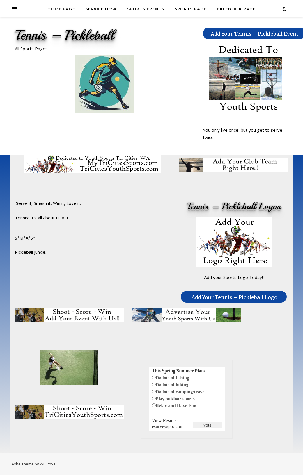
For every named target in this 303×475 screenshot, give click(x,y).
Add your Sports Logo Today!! (234, 277)
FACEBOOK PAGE (236, 9)
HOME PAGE (61, 9)
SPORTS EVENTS (145, 9)
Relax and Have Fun (176, 405)
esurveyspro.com (168, 426)
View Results (164, 420)
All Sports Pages (31, 48)
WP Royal (48, 464)
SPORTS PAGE (190, 9)
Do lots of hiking (172, 384)
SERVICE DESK (101, 9)
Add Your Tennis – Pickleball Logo (234, 297)
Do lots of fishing (172, 377)
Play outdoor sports (175, 398)
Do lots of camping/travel (181, 391)
